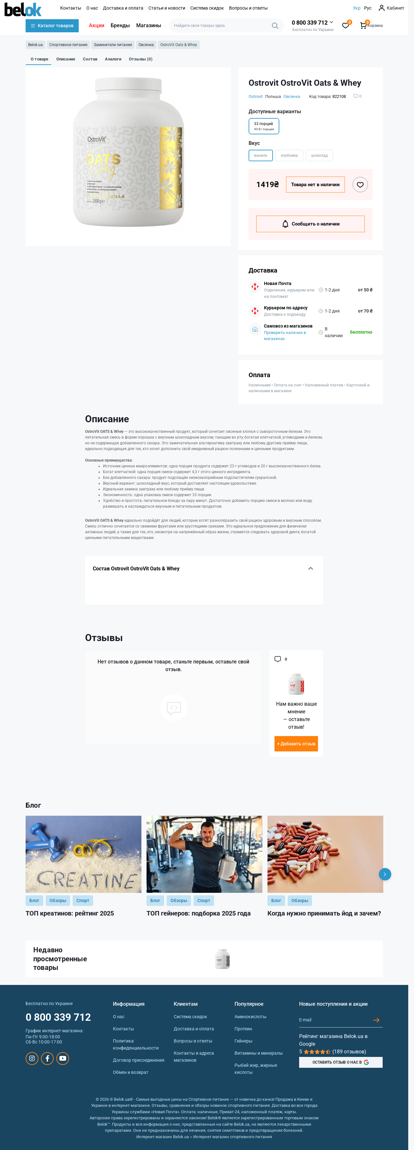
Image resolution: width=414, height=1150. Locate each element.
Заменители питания (113, 45)
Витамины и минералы (259, 1053)
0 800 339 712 (58, 1017)
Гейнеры (243, 1040)
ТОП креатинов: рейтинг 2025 (70, 913)
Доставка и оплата (123, 8)
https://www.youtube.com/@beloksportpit (63, 1058)
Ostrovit (256, 96)
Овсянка (146, 45)
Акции (96, 25)
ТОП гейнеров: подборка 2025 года (199, 913)
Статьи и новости (166, 8)
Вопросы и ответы (248, 8)
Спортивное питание (68, 45)
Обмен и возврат (130, 1072)
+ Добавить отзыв (296, 743)
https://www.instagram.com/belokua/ (32, 1058)
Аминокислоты (251, 1016)
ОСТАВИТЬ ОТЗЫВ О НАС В (341, 1062)
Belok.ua (35, 45)
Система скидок (207, 8)
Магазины (148, 25)
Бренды (120, 25)
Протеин (243, 1028)
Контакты (70, 8)
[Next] (385, 874)
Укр (357, 8)
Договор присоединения (138, 1060)
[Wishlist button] (360, 184)
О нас (92, 8)
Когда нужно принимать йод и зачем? (324, 913)
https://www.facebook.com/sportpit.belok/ (47, 1058)
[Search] (275, 26)
